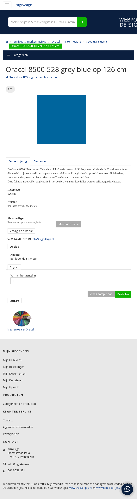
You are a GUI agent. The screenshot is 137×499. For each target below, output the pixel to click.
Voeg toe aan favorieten (40, 77)
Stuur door (14, 77)
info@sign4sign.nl (43, 239)
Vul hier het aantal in (23, 275)
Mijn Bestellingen (13, 367)
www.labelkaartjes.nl (109, 488)
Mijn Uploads (11, 387)
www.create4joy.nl (80, 488)
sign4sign (24, 5)
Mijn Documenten (14, 373)
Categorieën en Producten (19, 404)
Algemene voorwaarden (18, 427)
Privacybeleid (11, 434)
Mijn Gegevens (12, 360)
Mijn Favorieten (12, 380)
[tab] (18, 161)
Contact (8, 420)
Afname (15, 255)
